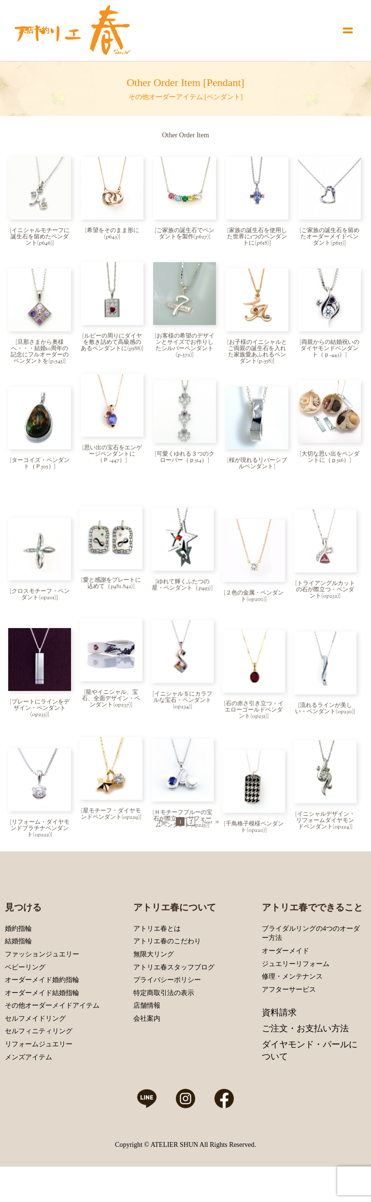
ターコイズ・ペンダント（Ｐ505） (41, 468)
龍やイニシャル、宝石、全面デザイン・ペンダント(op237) (112, 680)
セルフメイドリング (35, 1052)
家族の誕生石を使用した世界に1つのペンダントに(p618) (257, 237)
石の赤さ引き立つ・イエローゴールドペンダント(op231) (257, 687)
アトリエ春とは (157, 963)
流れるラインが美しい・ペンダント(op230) (329, 683)
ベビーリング (25, 1001)
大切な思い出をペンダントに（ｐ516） (330, 461)
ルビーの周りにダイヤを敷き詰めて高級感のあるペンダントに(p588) (111, 344)
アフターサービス (289, 1023)
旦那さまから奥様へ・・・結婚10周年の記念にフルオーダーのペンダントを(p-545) (40, 354)
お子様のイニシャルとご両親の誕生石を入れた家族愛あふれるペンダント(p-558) (257, 354)
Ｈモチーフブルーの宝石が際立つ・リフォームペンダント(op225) (185, 795)
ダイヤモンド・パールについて (309, 1085)
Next (207, 858)
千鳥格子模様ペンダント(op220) (258, 798)
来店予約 (33, 30)
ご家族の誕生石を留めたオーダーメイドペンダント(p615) (329, 237)
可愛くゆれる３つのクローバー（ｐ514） (185, 461)
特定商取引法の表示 (163, 1027)
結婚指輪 (18, 975)
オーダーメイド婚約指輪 (42, 1014)
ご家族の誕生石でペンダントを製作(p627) (185, 233)
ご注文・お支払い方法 (305, 1063)
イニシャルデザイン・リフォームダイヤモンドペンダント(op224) (329, 795)
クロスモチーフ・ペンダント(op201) (41, 576)
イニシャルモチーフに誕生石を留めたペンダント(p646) (40, 237)
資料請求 (279, 1047)
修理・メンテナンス (292, 1010)
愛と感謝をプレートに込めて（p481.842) (113, 569)
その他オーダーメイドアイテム (52, 1039)
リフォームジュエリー (38, 1078)
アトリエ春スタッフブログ (173, 1001)
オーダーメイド (285, 985)
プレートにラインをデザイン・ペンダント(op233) (41, 687)
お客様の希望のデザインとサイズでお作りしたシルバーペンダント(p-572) (185, 348)
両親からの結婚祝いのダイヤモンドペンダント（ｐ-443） (329, 351)
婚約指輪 (18, 963)
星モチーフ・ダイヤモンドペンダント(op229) (112, 791)
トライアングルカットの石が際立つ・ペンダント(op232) (329, 573)
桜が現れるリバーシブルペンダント (258, 468)
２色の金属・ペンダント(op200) (258, 576)
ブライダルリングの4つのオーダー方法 (311, 967)
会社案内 (146, 1052)
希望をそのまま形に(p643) (113, 233)
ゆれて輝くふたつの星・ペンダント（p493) (183, 569)
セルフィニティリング (38, 1065)
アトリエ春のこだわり (167, 975)
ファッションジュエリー (42, 988)
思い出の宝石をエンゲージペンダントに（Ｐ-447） (113, 458)
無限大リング (153, 988)
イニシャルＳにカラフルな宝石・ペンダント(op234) (185, 680)
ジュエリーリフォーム (295, 997)
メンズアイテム (28, 1091)
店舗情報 (146, 1039)
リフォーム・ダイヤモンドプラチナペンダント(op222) (40, 801)
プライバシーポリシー (167, 1014)
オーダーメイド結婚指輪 (42, 1027)
